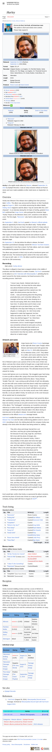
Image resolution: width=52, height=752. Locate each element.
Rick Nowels (37, 530)
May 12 (29, 350)
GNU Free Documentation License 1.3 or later (30, 739)
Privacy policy (6, 744)
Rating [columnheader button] (16, 615)
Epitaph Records (10, 691)
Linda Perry (36, 537)
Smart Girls (11, 532)
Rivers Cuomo (14, 85)
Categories (6, 719)
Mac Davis (36, 540)
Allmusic (7, 90)
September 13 (9, 242)
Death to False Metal (41, 110)
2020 (4, 422)
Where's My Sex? (13, 525)
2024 (34, 499)
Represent (11, 566)
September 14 (14, 64)
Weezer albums (16, 719)
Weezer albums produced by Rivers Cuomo (18, 724)
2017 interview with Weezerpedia (24, 274)
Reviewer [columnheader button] (6, 615)
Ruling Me (11, 517)
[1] (14, 92)
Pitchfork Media (9, 98)
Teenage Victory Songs (31, 665)
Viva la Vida (11, 556)
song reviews (15, 102)
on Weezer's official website (38, 222)
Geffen (8, 203)
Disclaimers (27, 744)
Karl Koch (21, 222)
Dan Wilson (36, 517)
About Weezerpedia (16, 744)
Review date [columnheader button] (26, 615)
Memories (11, 119)
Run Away (11, 528)
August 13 (23, 655)
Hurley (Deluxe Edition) (18, 20)
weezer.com (22, 414)
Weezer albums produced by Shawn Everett (18, 722)
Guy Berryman (32, 556)
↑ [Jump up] (7, 699)
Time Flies (11, 540)
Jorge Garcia (19, 212)
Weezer (31, 59)
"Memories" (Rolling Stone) (6, 656)
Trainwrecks (11, 520)
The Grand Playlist (14, 676)
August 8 (23, 664)
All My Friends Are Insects (16, 554)
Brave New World (13, 537)
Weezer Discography (27, 714)
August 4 (11, 205)
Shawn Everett (24, 85)
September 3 (9, 222)
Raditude (10, 110)
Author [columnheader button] (34, 615)
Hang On (10, 123)
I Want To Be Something (15, 564)
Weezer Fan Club (8, 420)
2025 (21, 257)
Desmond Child (38, 520)
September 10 (14, 62)
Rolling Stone (8, 94)
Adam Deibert (32, 554)
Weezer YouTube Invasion (40, 245)
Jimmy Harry (36, 535)
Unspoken (11, 522)
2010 (20, 62)
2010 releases (38, 724)
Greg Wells (36, 525)
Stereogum (8, 100)
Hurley (27, 711)
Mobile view (34, 744)
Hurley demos (17, 266)
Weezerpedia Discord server (36, 699)
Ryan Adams (37, 528)
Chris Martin (39, 561)
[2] (20, 96)
